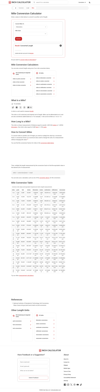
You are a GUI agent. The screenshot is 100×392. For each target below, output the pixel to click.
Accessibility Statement (70, 377)
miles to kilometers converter (45, 78)
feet (37, 127)
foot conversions (22, 324)
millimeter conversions (45, 331)
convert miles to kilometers (28, 59)
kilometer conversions (45, 320)
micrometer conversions (45, 334)
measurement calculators (26, 275)
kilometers (14, 127)
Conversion (21, 8)
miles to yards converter (22, 78)
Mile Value (18, 30)
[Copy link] (12, 107)
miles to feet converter (22, 82)
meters (55, 125)
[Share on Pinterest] (24, 107)
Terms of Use (67, 371)
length (31, 111)
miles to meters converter (45, 81)
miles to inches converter (22, 85)
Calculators (82, 2)
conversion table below (47, 143)
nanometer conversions (45, 338)
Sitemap (66, 380)
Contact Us (66, 362)
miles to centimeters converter (45, 84)
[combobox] (52, 2)
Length (27, 8)
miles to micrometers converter (45, 90)
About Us (66, 359)
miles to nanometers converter (45, 94)
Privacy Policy (67, 374)
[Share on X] (20, 107)
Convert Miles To (19, 24)
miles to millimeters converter (45, 87)
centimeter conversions (45, 327)
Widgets (66, 365)
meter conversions (45, 323)
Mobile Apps (67, 368)
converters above (44, 178)
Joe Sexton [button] (18, 103)
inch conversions (22, 328)
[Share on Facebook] (16, 107)
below (31, 53)
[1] (27, 139)
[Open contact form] (60, 45)
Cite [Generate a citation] (29, 107)
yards (44, 127)
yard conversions (22, 321)
